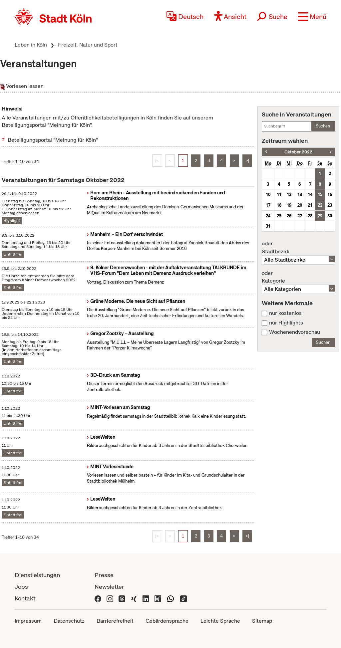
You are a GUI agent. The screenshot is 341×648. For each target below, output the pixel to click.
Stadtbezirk (298, 247)
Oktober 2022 (298, 152)
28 (310, 216)
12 (289, 194)
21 (310, 205)
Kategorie (298, 277)
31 (268, 226)
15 (320, 194)
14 (310, 194)
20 (299, 205)
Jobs (21, 586)
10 (268, 194)
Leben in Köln (31, 44)
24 (268, 216)
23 (329, 205)
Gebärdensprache (167, 620)
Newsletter (109, 586)
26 (289, 216)
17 (268, 205)
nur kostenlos (285, 313)
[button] (312, 16)
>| (247, 160)
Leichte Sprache (220, 620)
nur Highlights (286, 322)
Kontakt (25, 598)
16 (329, 194)
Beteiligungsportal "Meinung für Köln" (53, 139)
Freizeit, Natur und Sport (88, 44)
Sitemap (262, 620)
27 (299, 216)
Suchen (323, 126)
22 (320, 205)
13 (299, 194)
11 (279, 194)
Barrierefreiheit (115, 620)
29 (320, 216)
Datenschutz (69, 620)
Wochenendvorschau (294, 332)
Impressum (28, 620)
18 (279, 205)
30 (329, 216)
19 (289, 205)
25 (279, 216)
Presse (104, 575)
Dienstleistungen (37, 575)
